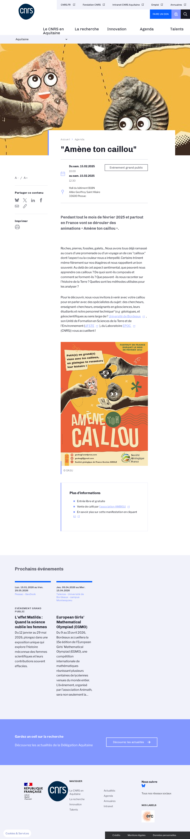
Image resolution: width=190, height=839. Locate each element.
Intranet (108, 806)
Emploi (155, 4)
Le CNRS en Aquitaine (53, 31)
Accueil (65, 139)
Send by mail (17, 206)
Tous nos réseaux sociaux (156, 793)
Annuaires (176, 4)
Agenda (147, 29)
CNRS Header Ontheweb (176, 14)
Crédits (116, 835)
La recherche (87, 29)
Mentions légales (136, 835)
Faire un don (161, 14)
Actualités (109, 790)
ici (74, 516)
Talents (177, 29)
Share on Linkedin (33, 200)
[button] (17, 833)
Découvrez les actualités (128, 742)
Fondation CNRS (92, 4)
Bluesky (143, 786)
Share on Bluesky (17, 200)
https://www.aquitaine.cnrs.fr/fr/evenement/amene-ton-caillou (25, 206)
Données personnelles (164, 835)
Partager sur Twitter (25, 200)
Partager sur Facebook (41, 200)
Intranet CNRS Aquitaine (126, 4)
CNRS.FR (66, 4)
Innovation (116, 29)
